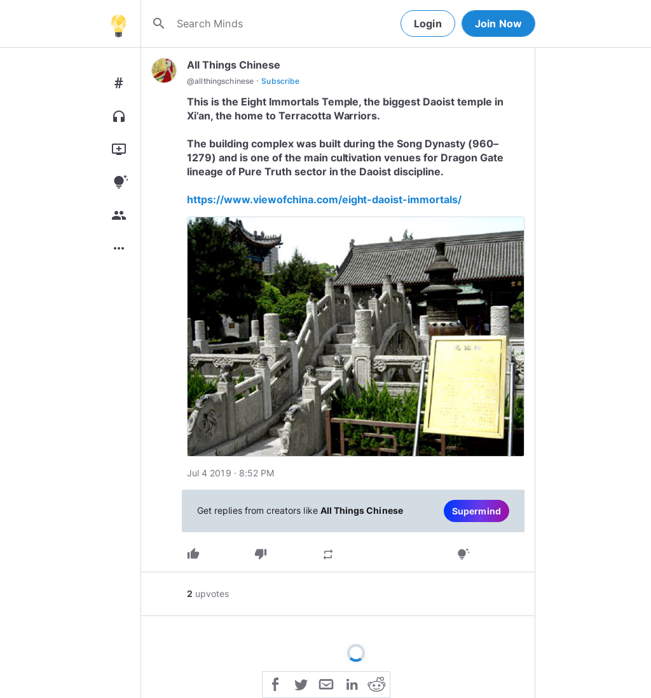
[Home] (118, 23)
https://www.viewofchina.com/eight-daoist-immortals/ (324, 199)
